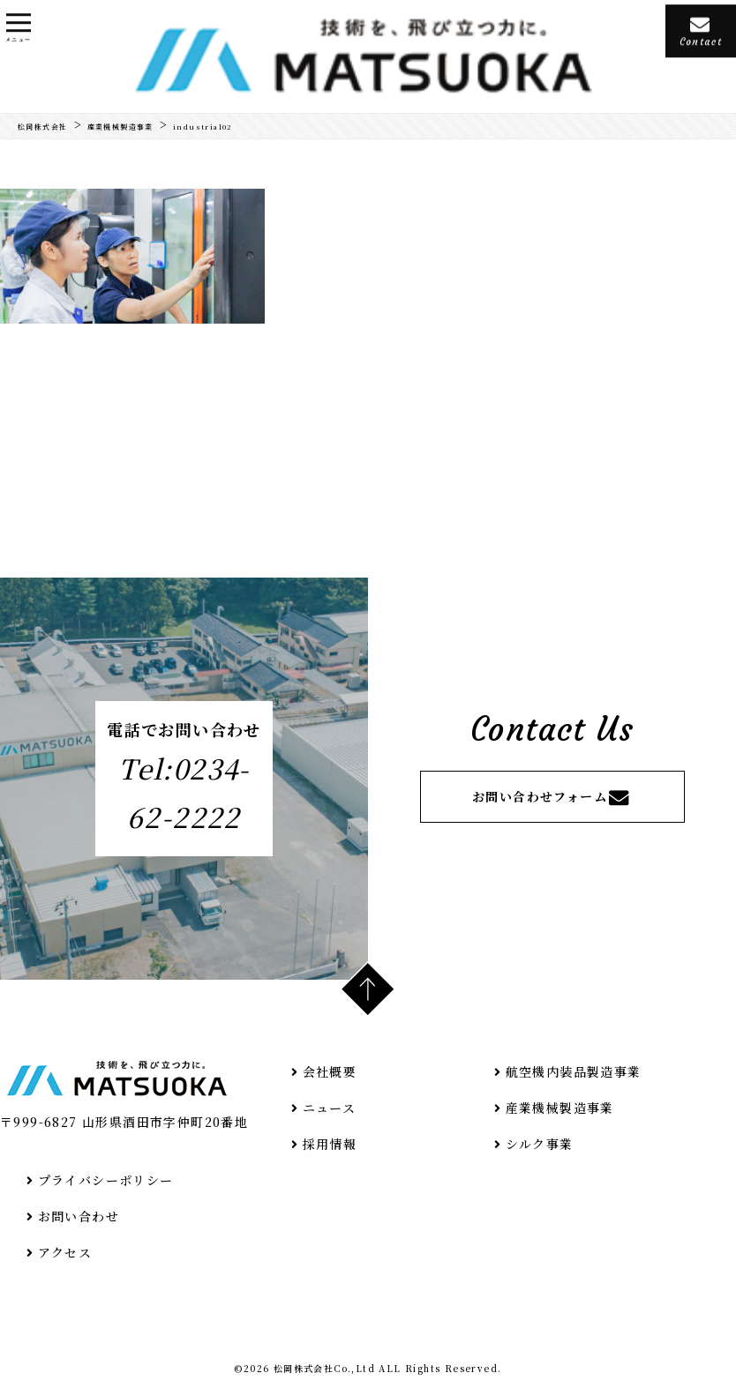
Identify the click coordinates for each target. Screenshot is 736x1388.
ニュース (321, 1107)
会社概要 (322, 1071)
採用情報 (322, 1144)
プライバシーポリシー (98, 1180)
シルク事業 (532, 1144)
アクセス (57, 1252)
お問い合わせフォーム (552, 797)
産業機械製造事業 (552, 1107)
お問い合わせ (70, 1216)
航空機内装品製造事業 (566, 1071)
